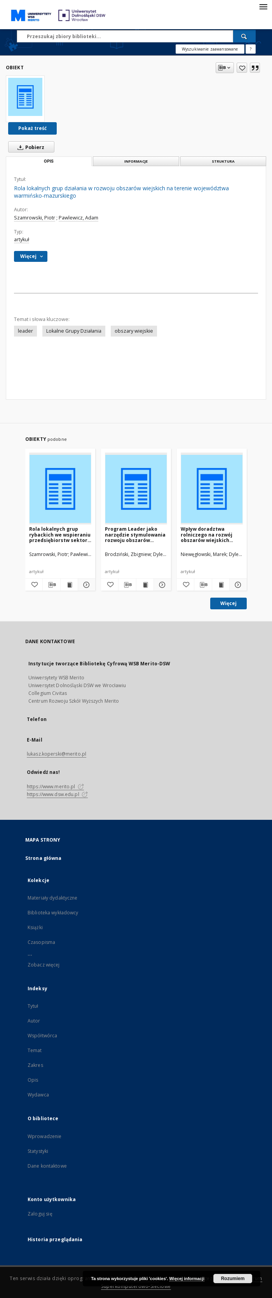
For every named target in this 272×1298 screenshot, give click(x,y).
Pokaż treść (32, 128)
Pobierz (29, 147)
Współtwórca (42, 1035)
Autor (34, 1020)
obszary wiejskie (134, 331)
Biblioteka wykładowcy (53, 912)
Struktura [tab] (223, 161)
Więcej (228, 603)
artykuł (21, 239)
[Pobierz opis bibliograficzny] (51, 585)
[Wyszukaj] (244, 36)
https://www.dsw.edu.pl (57, 794)
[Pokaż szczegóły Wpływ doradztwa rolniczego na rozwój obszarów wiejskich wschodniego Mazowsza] (237, 585)
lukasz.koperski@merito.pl (56, 754)
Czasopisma (41, 942)
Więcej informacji (186, 1278)
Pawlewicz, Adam (78, 217)
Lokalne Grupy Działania (73, 331)
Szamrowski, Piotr (34, 217)
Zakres (35, 1065)
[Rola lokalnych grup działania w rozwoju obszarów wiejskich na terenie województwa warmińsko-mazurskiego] (25, 97)
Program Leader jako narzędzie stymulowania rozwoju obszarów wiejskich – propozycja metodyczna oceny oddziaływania (135, 534)
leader (25, 331)
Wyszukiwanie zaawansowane (210, 49)
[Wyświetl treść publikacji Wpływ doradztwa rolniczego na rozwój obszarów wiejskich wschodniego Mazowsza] (220, 585)
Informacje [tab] (136, 161)
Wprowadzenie (44, 1136)
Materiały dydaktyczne (53, 898)
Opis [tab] (49, 161)
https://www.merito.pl (55, 786)
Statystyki (38, 1151)
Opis (33, 1080)
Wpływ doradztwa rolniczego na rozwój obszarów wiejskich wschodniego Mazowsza (210, 534)
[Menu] (263, 6)
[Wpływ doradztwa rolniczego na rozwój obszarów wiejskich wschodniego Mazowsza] (211, 489)
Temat (35, 1050)
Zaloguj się (40, 1213)
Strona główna (43, 858)
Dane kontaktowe (47, 1166)
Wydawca (38, 1094)
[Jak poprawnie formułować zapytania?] (251, 49)
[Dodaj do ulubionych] (242, 68)
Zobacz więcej (44, 964)
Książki (35, 927)
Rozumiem (233, 1278)
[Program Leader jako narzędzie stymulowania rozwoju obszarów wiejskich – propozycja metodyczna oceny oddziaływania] (136, 489)
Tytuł (33, 1006)
